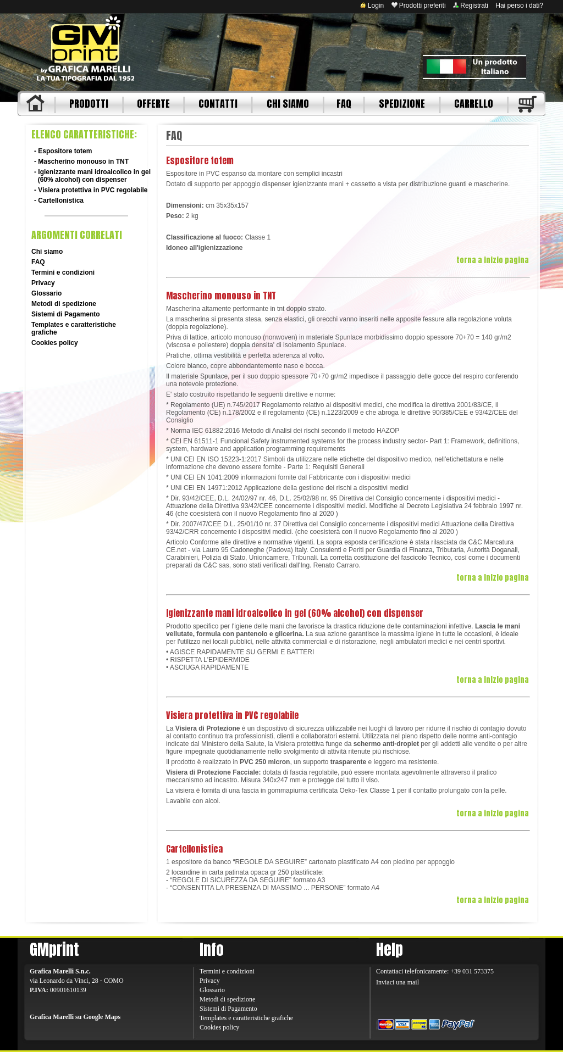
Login (372, 5)
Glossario (46, 293)
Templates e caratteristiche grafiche (246, 1018)
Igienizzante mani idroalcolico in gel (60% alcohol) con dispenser (92, 175)
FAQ (343, 103)
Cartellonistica (61, 200)
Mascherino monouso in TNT (83, 161)
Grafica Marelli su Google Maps (75, 1017)
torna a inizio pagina (492, 260)
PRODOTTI (88, 103)
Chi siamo (47, 251)
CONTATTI (218, 103)
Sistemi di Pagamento (65, 314)
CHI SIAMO (288, 103)
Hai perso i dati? (519, 5)
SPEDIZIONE (402, 103)
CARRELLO (473, 103)
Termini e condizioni (63, 272)
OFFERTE (153, 103)
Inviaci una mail (397, 982)
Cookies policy (54, 343)
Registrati (470, 5)
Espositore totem (65, 151)
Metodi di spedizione (63, 304)
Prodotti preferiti (418, 5)
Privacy (43, 283)
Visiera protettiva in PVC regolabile (92, 190)
